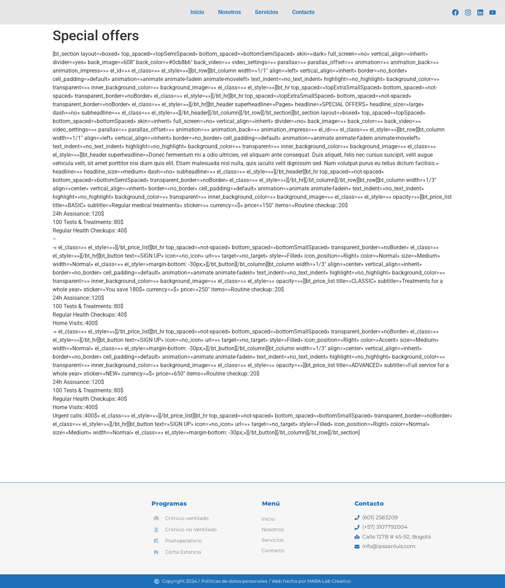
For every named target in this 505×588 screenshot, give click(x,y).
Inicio (197, 12)
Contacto (303, 12)
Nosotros (229, 12)
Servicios (266, 12)
